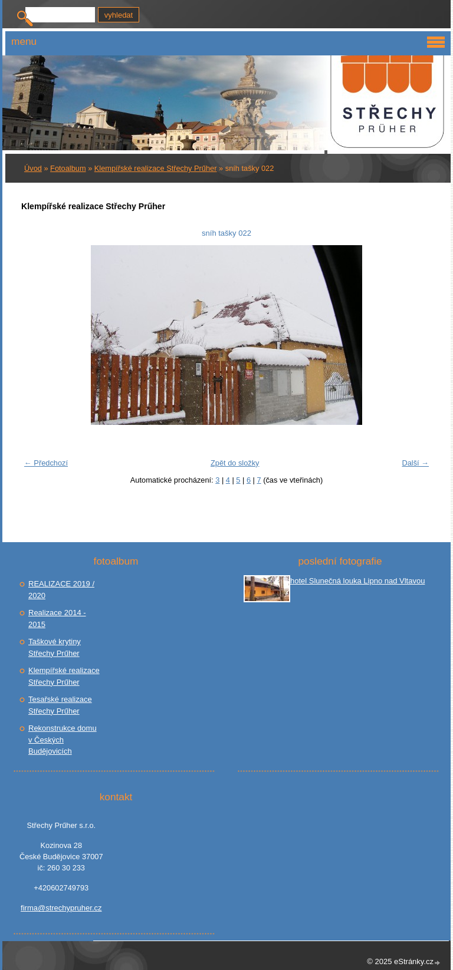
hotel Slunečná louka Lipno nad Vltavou (357, 580)
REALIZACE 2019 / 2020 (61, 589)
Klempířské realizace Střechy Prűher (155, 168)
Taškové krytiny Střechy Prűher (54, 647)
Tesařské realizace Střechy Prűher (60, 705)
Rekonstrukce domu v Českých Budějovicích (62, 739)
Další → (415, 462)
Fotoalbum (68, 168)
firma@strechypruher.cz (61, 907)
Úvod (33, 168)
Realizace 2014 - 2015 (57, 618)
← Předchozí (46, 462)
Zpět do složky (235, 462)
